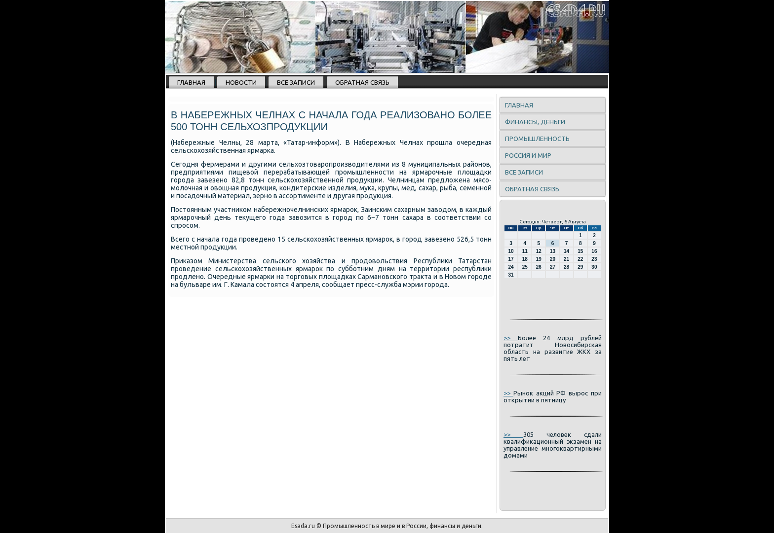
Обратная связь (362, 82)
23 (594, 259)
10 (511, 251)
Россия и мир (528, 155)
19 (539, 259)
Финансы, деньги (535, 121)
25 (525, 267)
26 (539, 267)
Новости (241, 82)
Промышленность (537, 138)
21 (566, 259)
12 (539, 251)
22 (580, 259)
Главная (191, 82)
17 (511, 259)
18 (525, 259)
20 (552, 259)
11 (525, 251)
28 (566, 267)
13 (552, 251)
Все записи (296, 82)
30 (594, 267)
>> (510, 337)
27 (552, 267)
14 (566, 251)
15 (580, 251)
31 (511, 275)
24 (511, 267)
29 (580, 267)
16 (594, 251)
